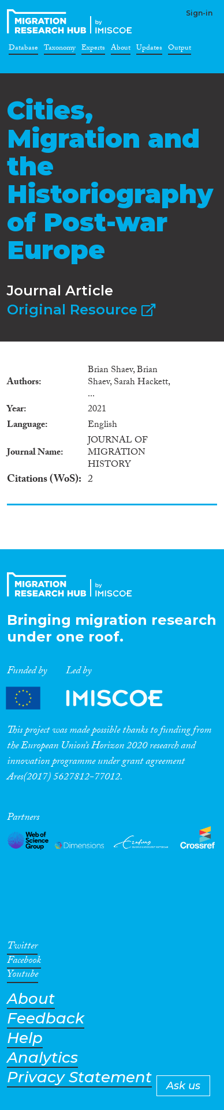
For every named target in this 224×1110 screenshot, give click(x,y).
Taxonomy (60, 49)
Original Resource (81, 309)
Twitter (22, 948)
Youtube (22, 976)
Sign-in (199, 13)
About (120, 49)
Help (25, 1038)
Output (179, 49)
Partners (94, 698)
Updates (149, 49)
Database (23, 49)
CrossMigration (71, 21)
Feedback (45, 1019)
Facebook (24, 962)
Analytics (42, 1058)
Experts (93, 49)
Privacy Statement (79, 1077)
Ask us (183, 1085)
